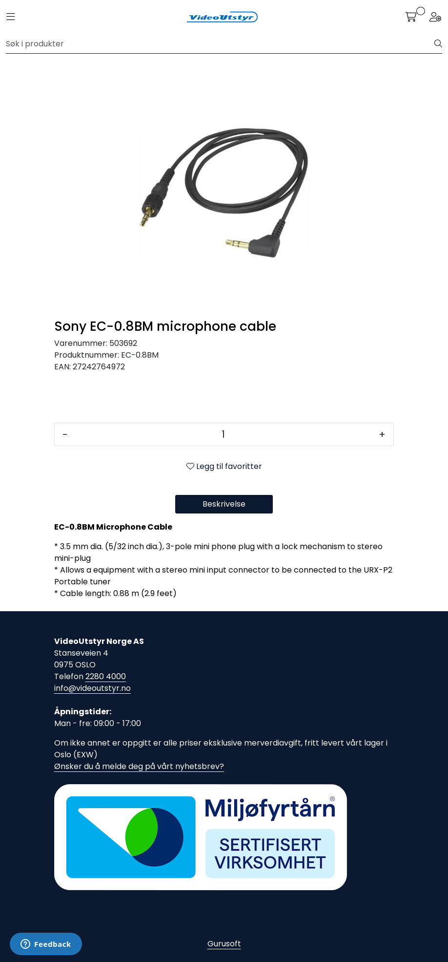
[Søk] (220, 44)
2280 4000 (105, 676)
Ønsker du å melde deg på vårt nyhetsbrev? (139, 766)
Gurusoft (224, 943)
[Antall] (223, 434)
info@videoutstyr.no (92, 688)
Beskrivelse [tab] (224, 504)
